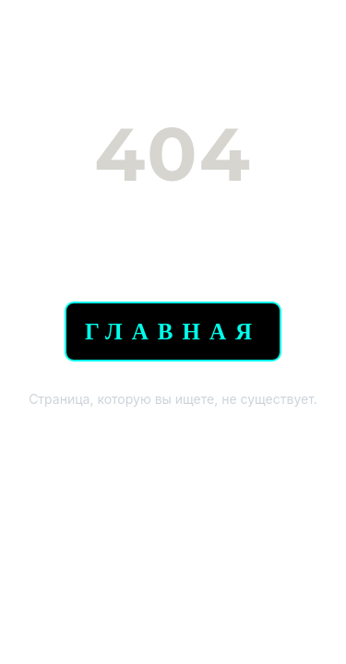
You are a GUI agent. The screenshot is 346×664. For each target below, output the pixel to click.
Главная (173, 331)
